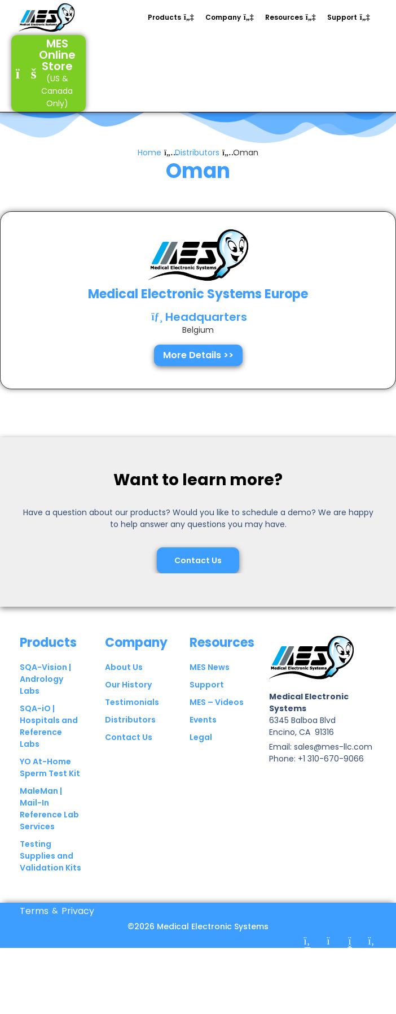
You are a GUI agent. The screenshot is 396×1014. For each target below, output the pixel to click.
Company (136, 660)
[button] (171, 17)
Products (48, 660)
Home (149, 171)
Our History (128, 703)
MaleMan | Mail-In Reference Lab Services (49, 827)
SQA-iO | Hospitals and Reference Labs (49, 744)
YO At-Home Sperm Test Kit (50, 786)
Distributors (197, 171)
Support (207, 703)
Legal (201, 755)
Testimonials (132, 720)
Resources (222, 660)
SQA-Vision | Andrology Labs (45, 697)
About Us (124, 685)
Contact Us (128, 755)
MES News (210, 685)
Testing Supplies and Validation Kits (50, 874)
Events (203, 738)
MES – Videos (217, 720)
